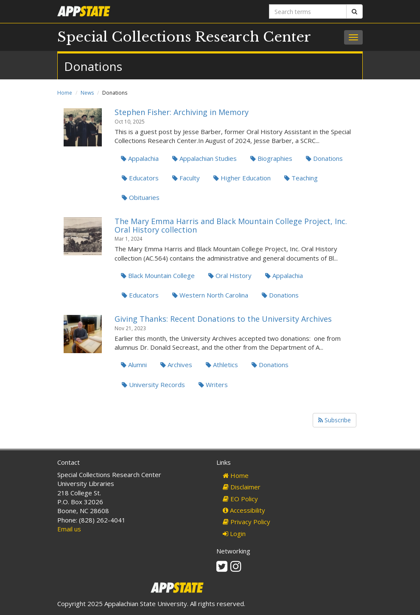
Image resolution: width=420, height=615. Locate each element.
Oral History (230, 275)
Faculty (186, 178)
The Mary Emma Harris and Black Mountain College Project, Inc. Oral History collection (231, 225)
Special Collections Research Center (184, 36)
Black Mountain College (158, 275)
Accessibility (244, 510)
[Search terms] (308, 11)
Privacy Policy (246, 521)
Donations (324, 158)
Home (64, 92)
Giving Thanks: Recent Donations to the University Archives (223, 319)
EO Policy (240, 498)
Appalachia (140, 158)
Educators (140, 178)
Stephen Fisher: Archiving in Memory (182, 112)
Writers (213, 384)
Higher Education (242, 178)
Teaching (301, 178)
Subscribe (334, 420)
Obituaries (141, 197)
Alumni (134, 364)
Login (234, 533)
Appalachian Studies (204, 158)
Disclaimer (241, 487)
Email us (69, 529)
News (87, 92)
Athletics (222, 364)
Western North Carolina (210, 295)
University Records (153, 384)
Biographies (271, 158)
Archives (176, 364)
